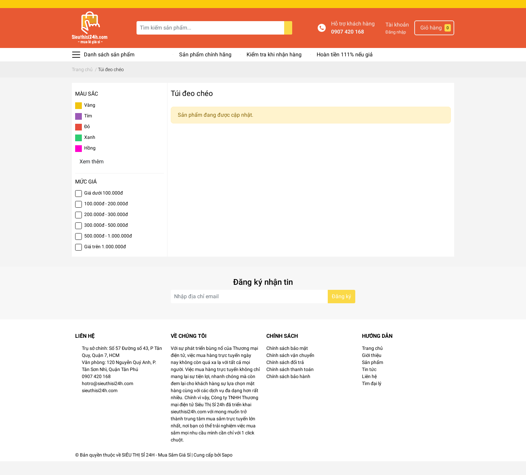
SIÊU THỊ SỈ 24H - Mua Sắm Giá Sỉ (156, 468)
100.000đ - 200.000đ (106, 217)
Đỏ (87, 140)
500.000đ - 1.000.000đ (108, 249)
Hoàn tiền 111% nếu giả (345, 68)
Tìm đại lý (371, 397)
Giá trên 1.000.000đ (105, 260)
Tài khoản (397, 38)
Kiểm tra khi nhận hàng (274, 68)
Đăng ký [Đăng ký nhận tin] (341, 310)
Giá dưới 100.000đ (103, 206)
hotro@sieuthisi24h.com (107, 397)
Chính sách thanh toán (290, 383)
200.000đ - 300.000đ (106, 228)
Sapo (227, 468)
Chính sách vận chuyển (290, 369)
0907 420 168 (347, 45)
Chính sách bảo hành (288, 390)
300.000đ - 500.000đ (106, 239)
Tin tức (369, 383)
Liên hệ (369, 390)
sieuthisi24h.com (99, 404)
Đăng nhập (395, 45)
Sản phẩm (372, 376)
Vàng (89, 118)
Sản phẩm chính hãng (205, 68)
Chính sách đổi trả (285, 376)
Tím (88, 129)
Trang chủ (372, 362)
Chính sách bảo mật (287, 362)
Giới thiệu (371, 369)
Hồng (90, 161)
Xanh (89, 151)
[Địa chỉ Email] (263, 310)
